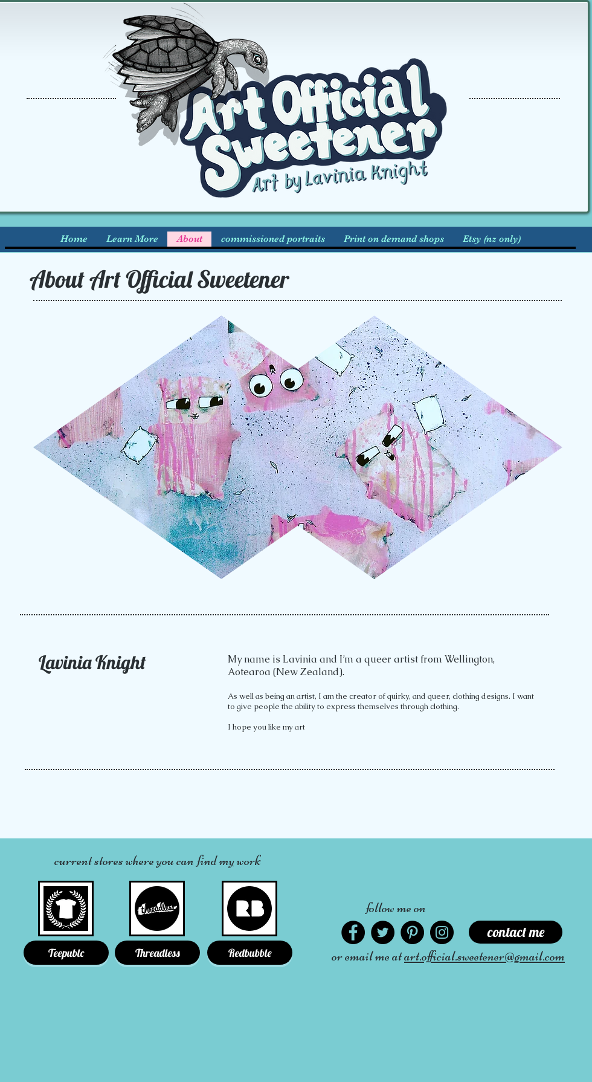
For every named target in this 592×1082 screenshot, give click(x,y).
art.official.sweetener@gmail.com (484, 956)
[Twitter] (382, 932)
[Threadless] (157, 953)
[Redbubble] (249, 953)
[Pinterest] (412, 932)
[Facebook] (353, 932)
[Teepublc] (66, 953)
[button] (132, 239)
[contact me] (515, 932)
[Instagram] (442, 932)
